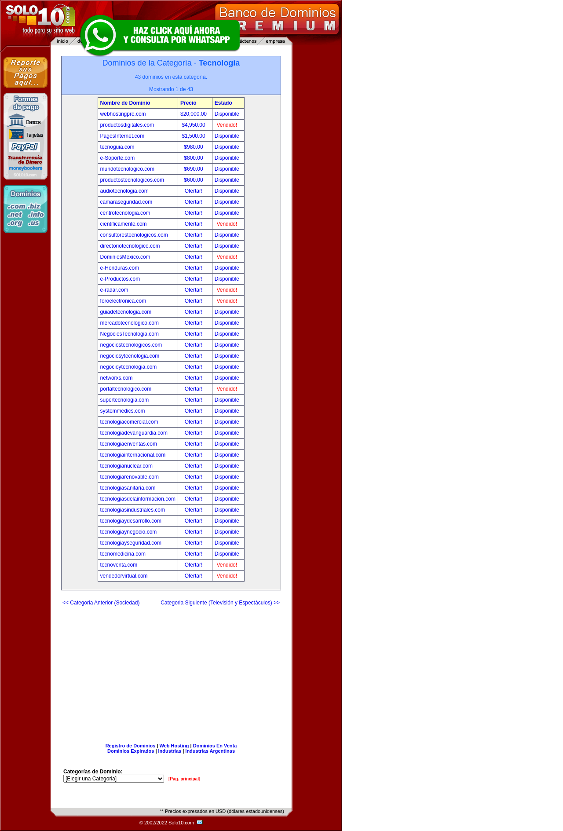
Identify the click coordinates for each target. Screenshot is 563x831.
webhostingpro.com (123, 114)
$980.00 (194, 147)
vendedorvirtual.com (124, 576)
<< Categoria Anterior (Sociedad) (100, 603)
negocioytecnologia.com (128, 367)
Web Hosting (174, 745)
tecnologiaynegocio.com (128, 532)
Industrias (170, 751)
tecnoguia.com (117, 147)
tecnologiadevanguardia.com (134, 433)
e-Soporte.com (117, 158)
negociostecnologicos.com (131, 345)
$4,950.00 (194, 125)
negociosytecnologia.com (130, 356)
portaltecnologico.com (126, 389)
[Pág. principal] (184, 778)
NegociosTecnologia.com (129, 334)
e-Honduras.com (119, 268)
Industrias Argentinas (210, 751)
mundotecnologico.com (127, 169)
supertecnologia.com (124, 400)
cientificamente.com (123, 224)
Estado (223, 103)
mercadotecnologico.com (129, 323)
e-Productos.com (120, 279)
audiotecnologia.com (124, 191)
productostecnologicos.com (132, 180)
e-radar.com (114, 290)
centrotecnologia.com (125, 213)
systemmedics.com (122, 411)
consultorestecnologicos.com (134, 235)
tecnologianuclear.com (126, 466)
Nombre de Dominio (125, 103)
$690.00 (194, 169)
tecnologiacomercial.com (129, 422)
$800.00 (194, 158)
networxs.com (116, 378)
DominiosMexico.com (125, 257)
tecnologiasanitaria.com (128, 488)
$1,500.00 (194, 136)
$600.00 (194, 180)
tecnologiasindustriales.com (132, 510)
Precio (188, 103)
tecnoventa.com (119, 565)
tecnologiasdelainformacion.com (137, 499)
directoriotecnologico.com (130, 246)
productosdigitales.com (127, 125)
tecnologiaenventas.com (128, 444)
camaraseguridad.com (126, 202)
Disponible (227, 114)
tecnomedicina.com (123, 554)
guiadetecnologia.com (126, 312)
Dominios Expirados (130, 751)
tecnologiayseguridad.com (130, 543)
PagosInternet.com (122, 136)
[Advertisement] (171, 670)
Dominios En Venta (215, 745)
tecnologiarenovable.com (129, 477)
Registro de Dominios (131, 745)
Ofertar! (194, 191)
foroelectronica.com (123, 301)
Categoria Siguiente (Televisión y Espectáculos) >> (220, 603)
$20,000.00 (194, 114)
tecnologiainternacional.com (133, 455)
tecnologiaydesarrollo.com (130, 521)
